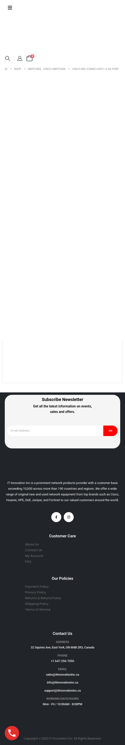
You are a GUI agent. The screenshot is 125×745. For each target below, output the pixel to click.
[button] (7, 58)
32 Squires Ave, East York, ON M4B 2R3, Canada (62, 647)
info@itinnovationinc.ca (62, 682)
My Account (34, 556)
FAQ (28, 561)
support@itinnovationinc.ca (62, 690)
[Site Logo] (20, 34)
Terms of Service (38, 609)
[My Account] (20, 58)
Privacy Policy (35, 592)
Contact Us (33, 550)
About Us (32, 544)
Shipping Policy (36, 603)
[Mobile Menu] (10, 8)
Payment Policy (37, 586)
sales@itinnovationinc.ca (62, 674)
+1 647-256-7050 (62, 661)
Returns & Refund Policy (43, 598)
